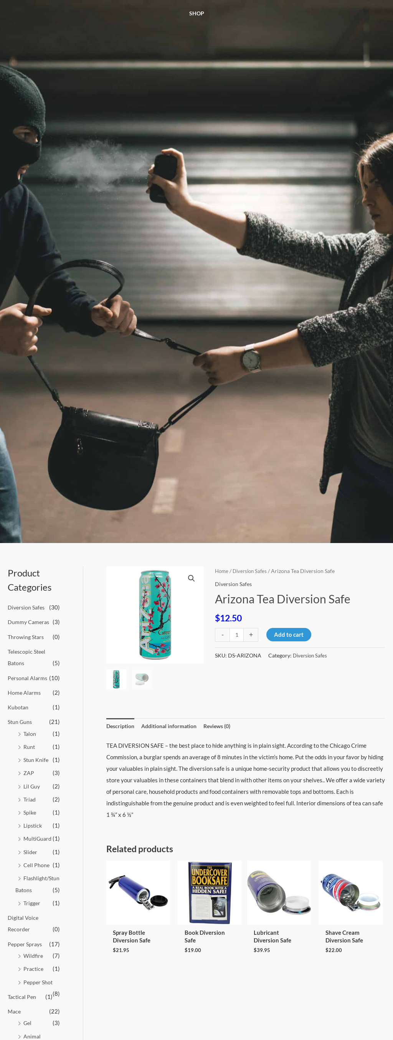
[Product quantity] (237, 635)
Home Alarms (25, 691)
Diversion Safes (27, 607)
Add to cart (289, 634)
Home (222, 571)
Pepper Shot (38, 988)
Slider (30, 848)
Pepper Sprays (26, 950)
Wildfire (33, 962)
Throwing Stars (27, 636)
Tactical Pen (23, 1002)
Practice (34, 975)
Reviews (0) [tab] (226, 726)
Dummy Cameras (29, 621)
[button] (191, 579)
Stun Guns (20, 720)
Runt (29, 744)
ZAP (28, 770)
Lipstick (33, 822)
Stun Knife (36, 757)
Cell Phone (36, 861)
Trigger (32, 910)
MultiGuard (38, 835)
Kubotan (18, 705)
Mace (15, 1017)
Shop (196, 13)
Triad (29, 796)
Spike (30, 809)
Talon (30, 731)
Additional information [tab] (174, 726)
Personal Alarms (28, 676)
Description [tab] (121, 726)
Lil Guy (32, 783)
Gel (27, 1028)
